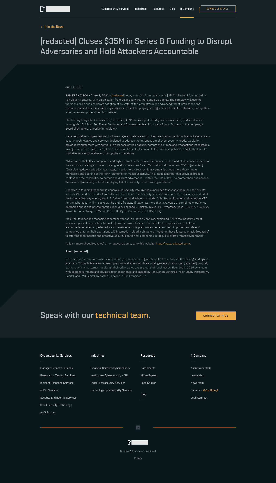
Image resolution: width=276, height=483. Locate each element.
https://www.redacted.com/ (173, 243)
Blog (172, 8)
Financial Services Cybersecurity (110, 368)
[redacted (118, 95)
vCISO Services (49, 390)
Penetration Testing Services (57, 375)
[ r (51, 27)
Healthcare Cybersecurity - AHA (109, 375)
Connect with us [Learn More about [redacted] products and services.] (215, 315)
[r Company (187, 8)
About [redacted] (201, 368)
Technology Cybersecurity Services (111, 390)
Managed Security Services (56, 368)
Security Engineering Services (58, 397)
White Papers (149, 375)
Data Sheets (148, 368)
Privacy (138, 458)
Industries (140, 8)
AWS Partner (48, 412)
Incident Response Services (57, 382)
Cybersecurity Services (115, 8)
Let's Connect (199, 397)
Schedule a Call (217, 9)
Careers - (204, 390)
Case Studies (148, 382)
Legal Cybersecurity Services (107, 382)
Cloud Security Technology (56, 405)
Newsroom (197, 382)
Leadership (197, 375)
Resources (158, 8)
